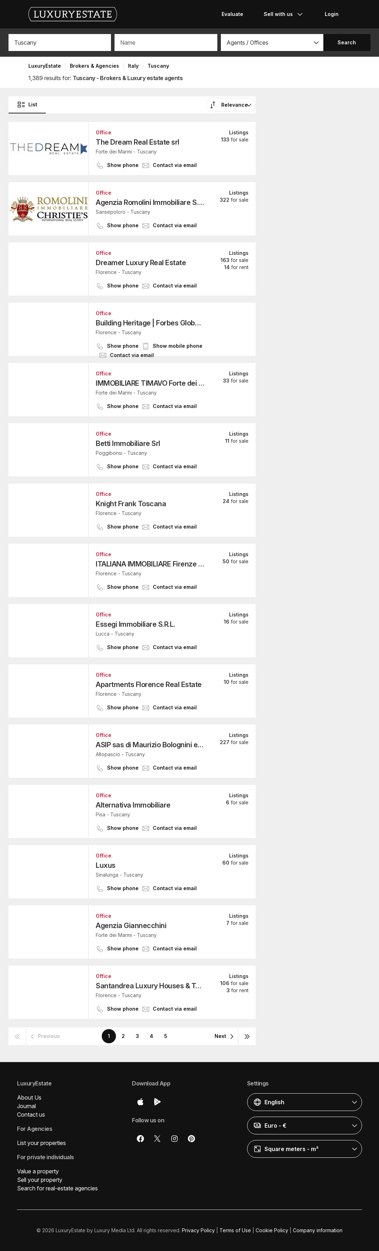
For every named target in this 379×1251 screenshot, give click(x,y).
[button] (272, 42)
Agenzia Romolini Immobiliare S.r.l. (150, 202)
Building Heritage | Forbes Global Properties (150, 323)
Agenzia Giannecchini (131, 925)
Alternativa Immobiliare (133, 805)
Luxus (106, 865)
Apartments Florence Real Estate (149, 684)
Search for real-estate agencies (57, 1188)
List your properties (41, 1142)
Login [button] (332, 14)
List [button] (27, 104)
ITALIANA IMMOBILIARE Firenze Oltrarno (150, 564)
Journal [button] (26, 1106)
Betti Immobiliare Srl (128, 443)
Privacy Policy (198, 1230)
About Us (29, 1097)
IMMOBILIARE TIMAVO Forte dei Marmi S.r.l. (150, 383)
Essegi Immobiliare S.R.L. (135, 624)
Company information (317, 1230)
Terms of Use (235, 1230)
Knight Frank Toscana (131, 503)
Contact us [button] (31, 1114)
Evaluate (232, 14)
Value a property (38, 1171)
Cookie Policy (272, 1230)
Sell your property (39, 1179)
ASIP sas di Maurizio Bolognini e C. (150, 745)
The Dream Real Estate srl (137, 142)
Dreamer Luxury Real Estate (141, 262)
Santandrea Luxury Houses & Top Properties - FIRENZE (150, 986)
